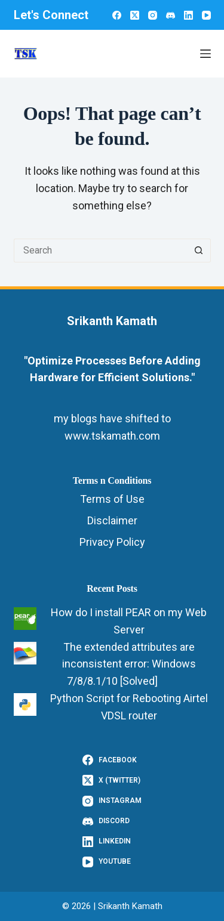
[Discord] (170, 15)
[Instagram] (152, 15)
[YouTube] (206, 15)
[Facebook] (116, 15)
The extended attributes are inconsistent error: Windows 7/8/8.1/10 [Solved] (129, 664)
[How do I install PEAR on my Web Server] (25, 618)
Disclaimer (112, 520)
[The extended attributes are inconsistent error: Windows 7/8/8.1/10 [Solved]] (25, 653)
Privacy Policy (112, 542)
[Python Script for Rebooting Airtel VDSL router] (25, 704)
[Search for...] (100, 250)
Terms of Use (112, 499)
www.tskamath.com (112, 435)
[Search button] (199, 250)
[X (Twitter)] (134, 15)
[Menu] (205, 53)
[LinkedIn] (188, 15)
